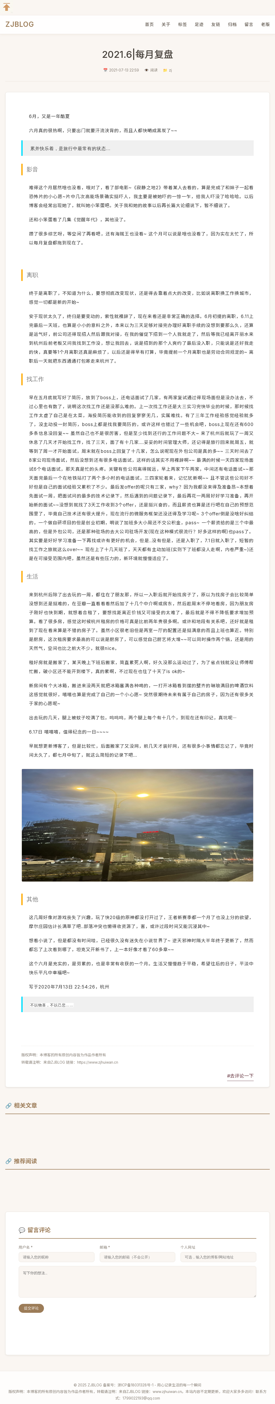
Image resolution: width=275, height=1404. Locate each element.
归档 (232, 24)
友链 (215, 24)
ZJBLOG (19, 24)
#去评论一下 (240, 1068)
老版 (265, 24)
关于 (166, 24)
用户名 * (26, 1239)
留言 (248, 24)
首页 (149, 24)
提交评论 (31, 1300)
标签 (182, 24)
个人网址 (188, 1239)
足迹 (199, 24)
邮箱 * (105, 1239)
